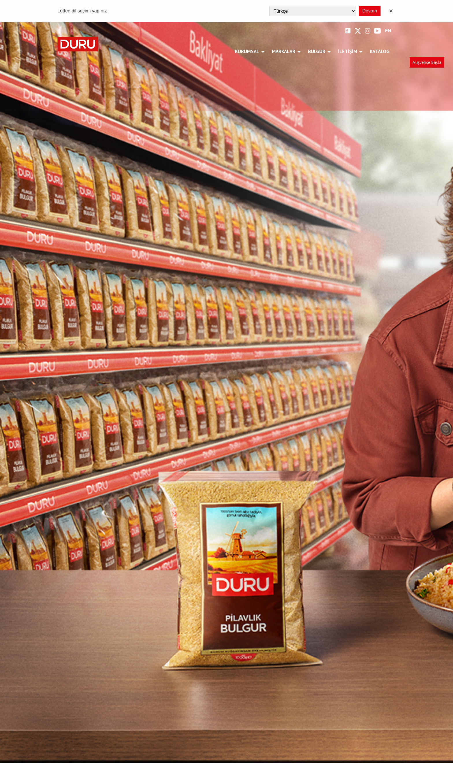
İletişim (348, 51)
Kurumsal (248, 51)
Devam (369, 10)
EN (388, 31)
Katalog (379, 51)
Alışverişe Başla (427, 62)
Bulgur (317, 51)
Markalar (284, 51)
